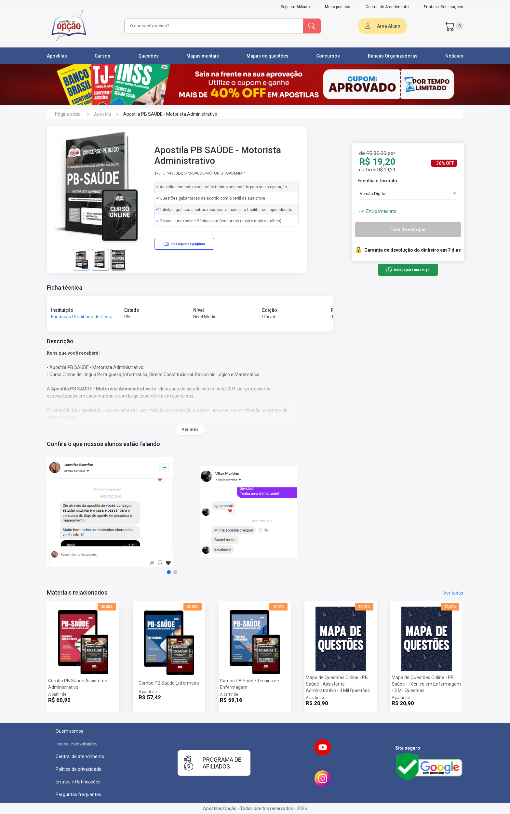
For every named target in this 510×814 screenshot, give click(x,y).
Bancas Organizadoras (393, 56)
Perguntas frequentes (78, 794)
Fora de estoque (407, 229)
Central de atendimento (80, 756)
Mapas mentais (202, 56)
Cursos (102, 56)
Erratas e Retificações (78, 781)
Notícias (454, 56)
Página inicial (68, 114)
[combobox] (213, 26)
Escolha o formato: (377, 180)
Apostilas (57, 56)
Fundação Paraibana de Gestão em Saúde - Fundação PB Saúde (116, 316)
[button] (169, 572)
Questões (148, 56)
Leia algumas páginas (184, 243)
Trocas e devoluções (77, 743)
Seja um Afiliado (295, 7)
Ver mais (190, 429)
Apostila (102, 114)
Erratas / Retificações (443, 7)
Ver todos (453, 593)
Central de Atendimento (387, 7)
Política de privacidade (78, 769)
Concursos (328, 56)
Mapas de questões (268, 56)
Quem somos (69, 731)
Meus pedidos (337, 7)
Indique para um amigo (407, 269)
